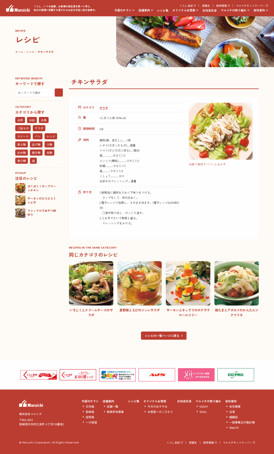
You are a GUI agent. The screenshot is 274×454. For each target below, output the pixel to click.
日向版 (90, 406)
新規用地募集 (115, 412)
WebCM (234, 428)
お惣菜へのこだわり (160, 412)
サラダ (103, 107)
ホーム (19, 52)
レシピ (30, 52)
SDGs (203, 412)
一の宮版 (91, 422)
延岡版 (90, 417)
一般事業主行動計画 (242, 422)
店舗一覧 (112, 406)
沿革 (232, 412)
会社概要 (235, 406)
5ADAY (204, 406)
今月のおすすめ (157, 406)
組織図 (233, 417)
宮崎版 (90, 412)
